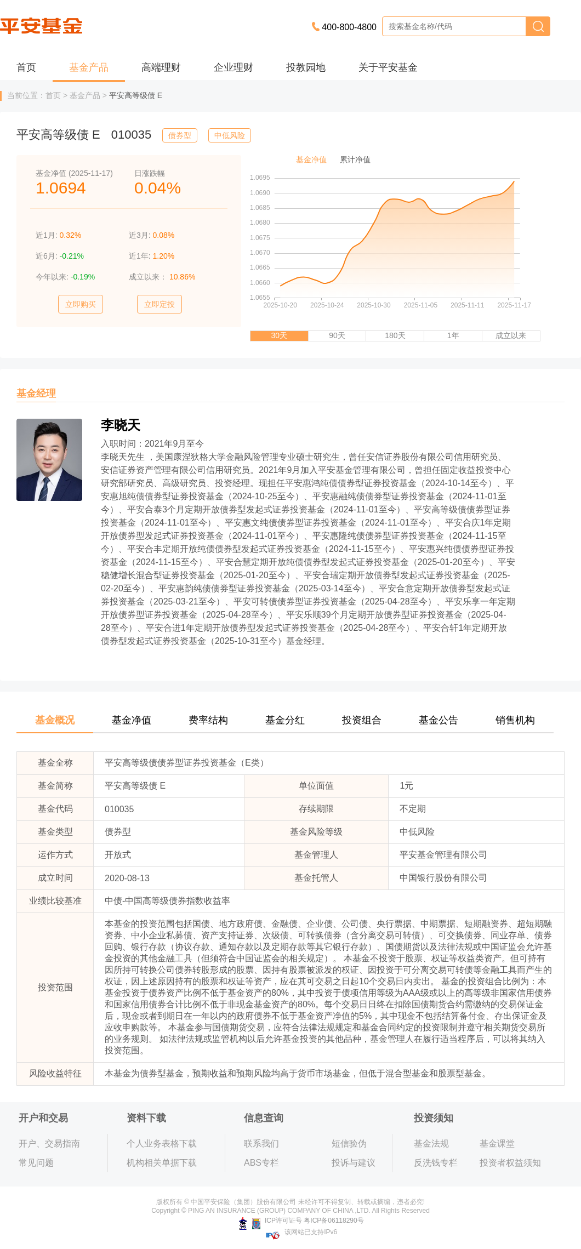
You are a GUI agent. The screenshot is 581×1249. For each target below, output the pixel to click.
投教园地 (306, 67)
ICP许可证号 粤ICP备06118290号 (301, 1220)
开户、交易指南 (49, 1143)
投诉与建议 (353, 1162)
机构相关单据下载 (162, 1162)
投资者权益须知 (510, 1162)
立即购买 (80, 304)
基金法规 (431, 1143)
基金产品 (89, 67)
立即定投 (159, 304)
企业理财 (233, 67)
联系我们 (261, 1143)
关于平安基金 (388, 67)
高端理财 (161, 67)
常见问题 (36, 1162)
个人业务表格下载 (162, 1143)
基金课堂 (497, 1143)
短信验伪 (349, 1143)
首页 (26, 67)
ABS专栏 (261, 1162)
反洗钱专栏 (436, 1162)
